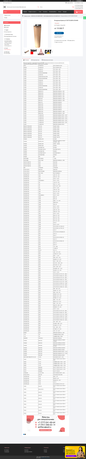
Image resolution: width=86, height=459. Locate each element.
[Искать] (38, 7)
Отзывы (5, 17)
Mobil (64, 451)
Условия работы (52, 11)
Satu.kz (48, 456)
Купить (60, 33)
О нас (40, 11)
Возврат (65, 11)
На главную (6, 450)
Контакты (45, 11)
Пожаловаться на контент (45, 457)
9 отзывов (73, 0)
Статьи (59, 11)
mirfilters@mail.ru (7, 49)
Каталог (45, 450)
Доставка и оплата (28, 451)
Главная (25, 11)
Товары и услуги (32, 11)
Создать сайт (5, 0)
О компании (6, 451)
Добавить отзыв (79, 2)
